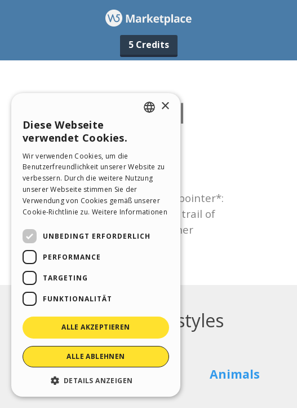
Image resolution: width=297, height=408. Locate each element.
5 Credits (148, 44)
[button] (96, 380)
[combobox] (149, 107)
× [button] (165, 106)
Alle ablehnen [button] (96, 356)
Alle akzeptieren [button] (95, 327)
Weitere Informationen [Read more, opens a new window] (129, 212)
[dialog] (95, 245)
